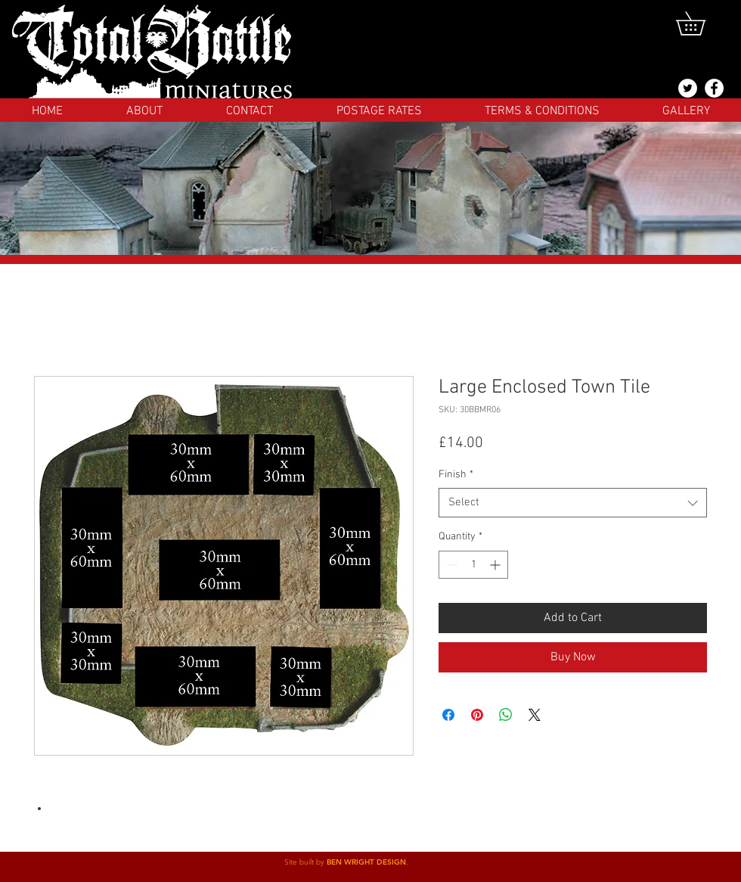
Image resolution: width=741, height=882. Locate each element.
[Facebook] (714, 88)
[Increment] (496, 564)
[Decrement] (450, 564)
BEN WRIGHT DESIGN (366, 862)
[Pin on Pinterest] (477, 715)
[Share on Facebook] (448, 715)
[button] (702, 23)
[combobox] (573, 502)
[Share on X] (535, 715)
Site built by (305, 862)
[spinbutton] (473, 564)
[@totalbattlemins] (687, 88)
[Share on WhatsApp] (506, 715)
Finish (456, 474)
